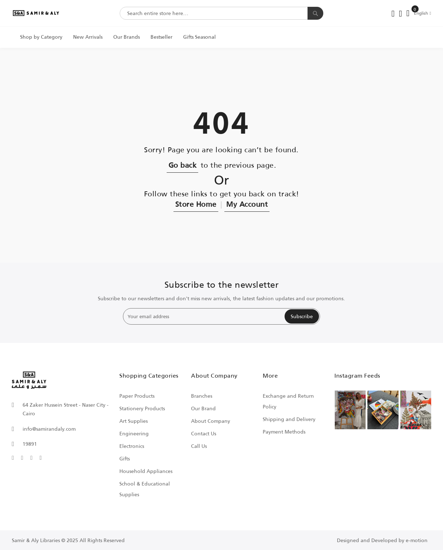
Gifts (124, 458)
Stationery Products (142, 408)
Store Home (195, 204)
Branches (201, 396)
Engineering (134, 433)
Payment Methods (284, 431)
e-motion (417, 540)
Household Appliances (145, 471)
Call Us (199, 446)
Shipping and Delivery (289, 419)
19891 (30, 444)
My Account (247, 204)
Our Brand (203, 408)
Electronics (131, 446)
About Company (210, 421)
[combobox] (221, 13)
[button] (422, 13)
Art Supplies (133, 421)
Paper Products (136, 396)
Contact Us (203, 433)
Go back (182, 165)
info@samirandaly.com (49, 429)
